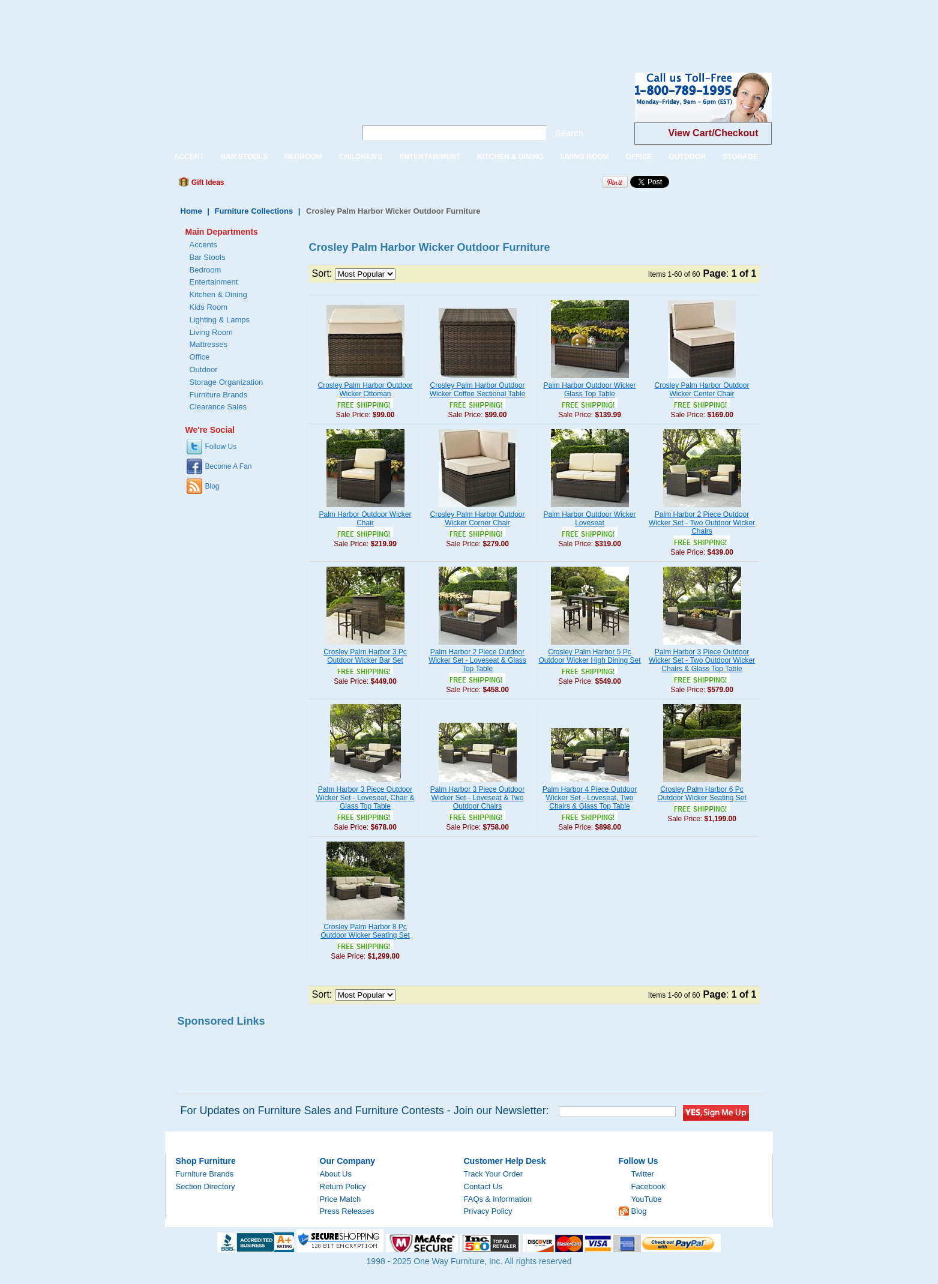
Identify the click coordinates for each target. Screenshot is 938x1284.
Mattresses (209, 344)
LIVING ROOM (585, 156)
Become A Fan (228, 466)
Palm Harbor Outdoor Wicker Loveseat (589, 518)
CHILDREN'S (361, 156)
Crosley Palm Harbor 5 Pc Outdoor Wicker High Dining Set (589, 656)
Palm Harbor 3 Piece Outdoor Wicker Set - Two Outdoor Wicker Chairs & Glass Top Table (702, 660)
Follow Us (221, 446)
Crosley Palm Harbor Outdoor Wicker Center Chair (701, 389)
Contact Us (483, 1186)
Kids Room (209, 307)
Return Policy (343, 1186)
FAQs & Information (498, 1199)
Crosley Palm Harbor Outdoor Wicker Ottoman (364, 389)
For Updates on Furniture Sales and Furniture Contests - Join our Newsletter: (365, 1111)
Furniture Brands (219, 394)
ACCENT (189, 156)
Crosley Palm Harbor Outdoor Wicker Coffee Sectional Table (478, 389)
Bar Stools (208, 257)
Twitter (642, 1173)
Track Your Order (493, 1173)
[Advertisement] (218, 27)
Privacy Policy (488, 1211)
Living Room (211, 332)
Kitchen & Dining (218, 294)
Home (191, 211)
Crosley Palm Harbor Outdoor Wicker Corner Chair (477, 518)
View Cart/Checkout (714, 133)
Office (200, 356)
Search (569, 133)
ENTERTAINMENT (429, 156)
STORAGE (740, 156)
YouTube (646, 1199)
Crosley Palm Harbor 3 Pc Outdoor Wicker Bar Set (365, 656)
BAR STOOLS (244, 156)
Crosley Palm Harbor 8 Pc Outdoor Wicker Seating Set (365, 931)
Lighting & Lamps (220, 319)
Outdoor (204, 369)
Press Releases (347, 1211)
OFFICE (639, 156)
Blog (212, 486)
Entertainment (214, 281)
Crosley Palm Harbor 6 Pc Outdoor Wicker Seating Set (702, 793)
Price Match (340, 1199)
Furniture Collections (254, 211)
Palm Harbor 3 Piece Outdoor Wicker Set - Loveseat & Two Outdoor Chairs (477, 797)
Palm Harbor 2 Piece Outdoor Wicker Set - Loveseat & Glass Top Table (477, 660)
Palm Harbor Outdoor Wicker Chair (365, 518)
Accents (203, 244)
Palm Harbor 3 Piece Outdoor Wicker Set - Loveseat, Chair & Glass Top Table (365, 797)
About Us (336, 1173)
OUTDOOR (687, 156)
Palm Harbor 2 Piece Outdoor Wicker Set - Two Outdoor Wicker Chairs (702, 522)
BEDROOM (303, 156)
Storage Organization (226, 382)
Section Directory (205, 1186)
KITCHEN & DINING (510, 156)
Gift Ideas (207, 182)
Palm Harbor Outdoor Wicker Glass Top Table (589, 389)
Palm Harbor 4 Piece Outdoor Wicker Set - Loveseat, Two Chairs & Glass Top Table (590, 797)
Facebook (648, 1186)
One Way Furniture (254, 107)
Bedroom (205, 269)
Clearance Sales (218, 406)
